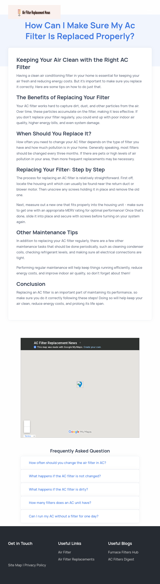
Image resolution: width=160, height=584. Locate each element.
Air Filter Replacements (76, 559)
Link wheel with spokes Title (80, 388)
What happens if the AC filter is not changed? (65, 476)
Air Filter (64, 552)
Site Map (15, 565)
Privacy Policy (35, 565)
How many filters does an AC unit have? (60, 502)
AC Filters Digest (121, 559)
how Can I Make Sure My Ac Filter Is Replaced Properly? (80, 30)
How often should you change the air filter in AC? (67, 462)
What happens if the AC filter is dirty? (58, 489)
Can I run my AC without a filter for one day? (63, 516)
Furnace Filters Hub (123, 552)
